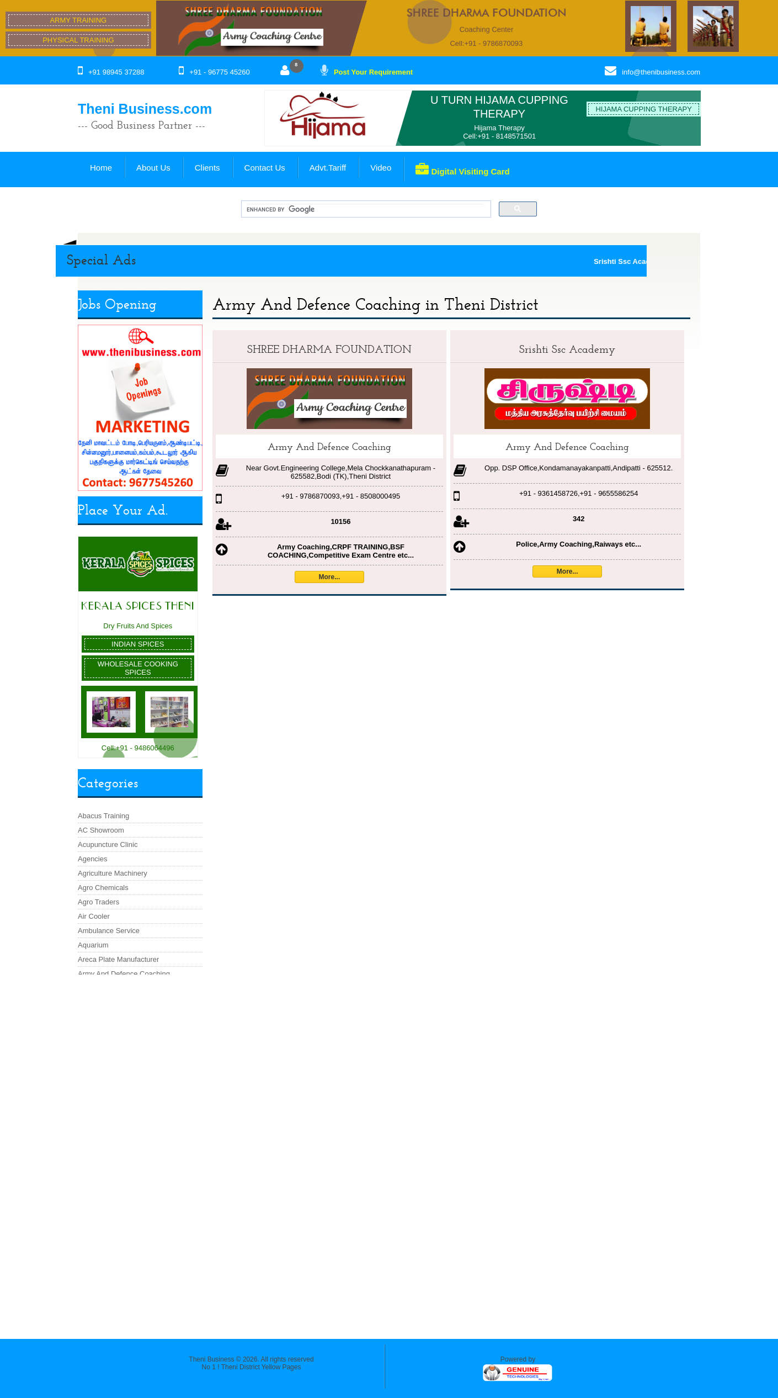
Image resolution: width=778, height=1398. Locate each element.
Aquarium (93, 945)
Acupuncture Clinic (107, 844)
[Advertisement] (140, 1151)
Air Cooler (94, 916)
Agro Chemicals (103, 887)
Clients (207, 167)
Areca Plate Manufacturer (118, 959)
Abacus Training (103, 816)
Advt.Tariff (328, 167)
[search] (365, 209)
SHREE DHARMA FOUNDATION (486, 12)
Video (380, 167)
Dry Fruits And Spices (137, 626)
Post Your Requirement (373, 72)
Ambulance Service (109, 930)
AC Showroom (101, 830)
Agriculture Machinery (112, 873)
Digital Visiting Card (462, 169)
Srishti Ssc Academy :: (643, 261)
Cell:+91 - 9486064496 (138, 748)
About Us (153, 167)
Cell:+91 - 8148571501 (499, 136)
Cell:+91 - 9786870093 (486, 43)
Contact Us (264, 167)
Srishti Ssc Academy (567, 349)
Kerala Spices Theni (137, 606)
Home (101, 167)
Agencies (92, 859)
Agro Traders (98, 902)
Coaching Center (487, 29)
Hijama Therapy (499, 128)
